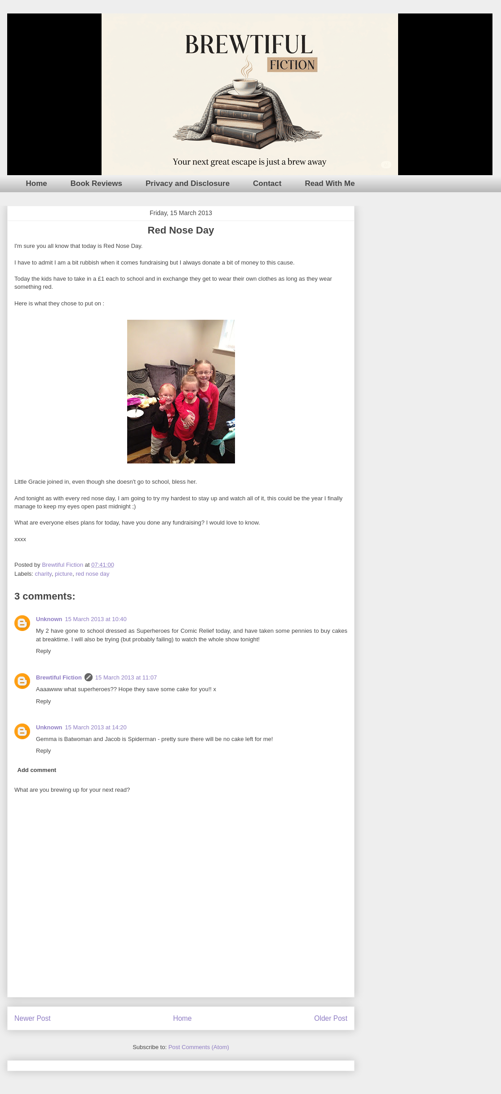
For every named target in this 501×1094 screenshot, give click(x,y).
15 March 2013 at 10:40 (96, 619)
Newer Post (32, 1018)
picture (63, 573)
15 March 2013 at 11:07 (126, 677)
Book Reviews (96, 183)
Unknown (49, 619)
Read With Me (330, 183)
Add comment (37, 770)
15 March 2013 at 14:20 (96, 727)
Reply (43, 651)
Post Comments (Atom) (198, 1047)
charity (43, 573)
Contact (267, 183)
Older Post (330, 1018)
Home (36, 183)
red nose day (92, 573)
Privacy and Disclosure (188, 183)
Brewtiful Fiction (59, 677)
